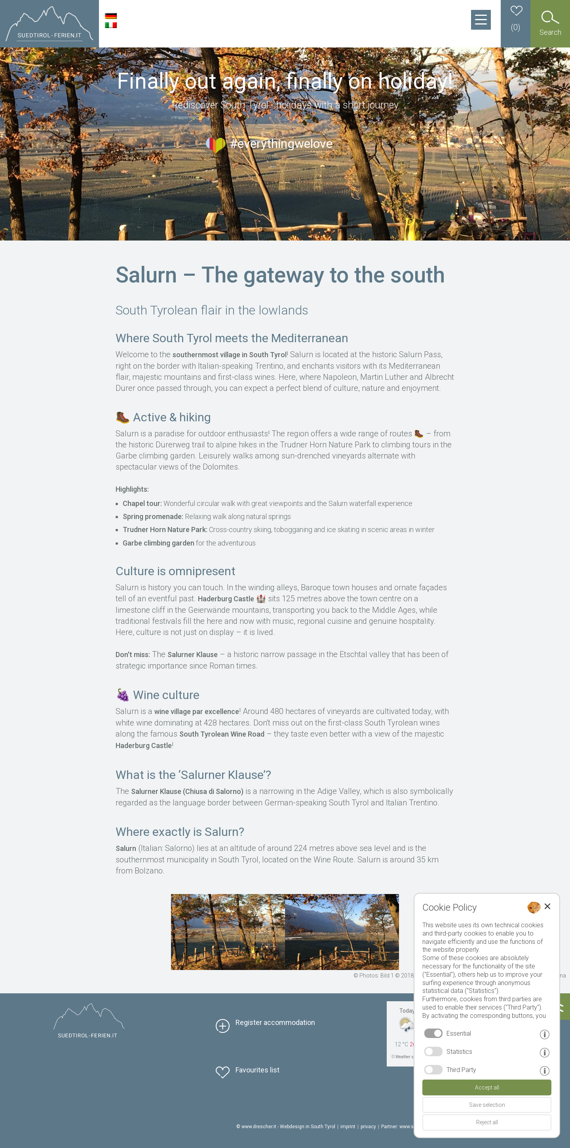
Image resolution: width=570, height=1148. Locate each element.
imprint (347, 1126)
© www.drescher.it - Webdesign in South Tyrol (285, 1126)
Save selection (487, 1105)
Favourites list (257, 1070)
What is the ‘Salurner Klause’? (193, 775)
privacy (368, 1126)
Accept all (487, 1087)
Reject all (487, 1122)
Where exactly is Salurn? (180, 832)
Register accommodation (275, 1022)
